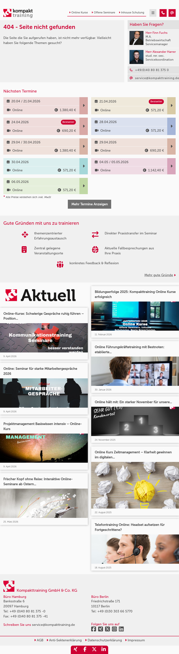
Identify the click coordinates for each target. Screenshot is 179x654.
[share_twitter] (94, 650)
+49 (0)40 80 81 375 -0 (27, 611)
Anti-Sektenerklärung (64, 640)
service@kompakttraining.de (53, 625)
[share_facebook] (85, 650)
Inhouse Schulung (131, 12)
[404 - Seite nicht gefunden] (163, 13)
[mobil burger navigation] (152, 13)
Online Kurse (78, 12)
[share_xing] (75, 650)
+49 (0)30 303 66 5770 (114, 611)
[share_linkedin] (103, 650)
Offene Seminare (103, 12)
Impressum (135, 640)
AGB (38, 640)
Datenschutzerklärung (103, 640)
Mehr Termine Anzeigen (89, 204)
